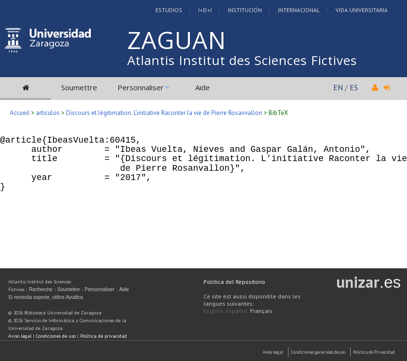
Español (236, 310)
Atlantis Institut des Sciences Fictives (242, 60)
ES (354, 87)
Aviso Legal (273, 352)
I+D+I (205, 10)
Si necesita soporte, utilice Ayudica (45, 297)
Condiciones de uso (56, 336)
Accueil (20, 113)
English (213, 310)
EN (338, 87)
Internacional (299, 10)
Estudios (168, 10)
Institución (245, 10)
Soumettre (79, 87)
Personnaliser (141, 87)
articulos (48, 113)
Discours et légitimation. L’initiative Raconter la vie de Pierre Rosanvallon (164, 113)
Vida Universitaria (362, 10)
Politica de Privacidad (374, 352)
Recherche (40, 289)
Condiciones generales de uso (318, 352)
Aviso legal (20, 336)
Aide (202, 87)
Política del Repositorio (234, 281)
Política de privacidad (103, 336)
